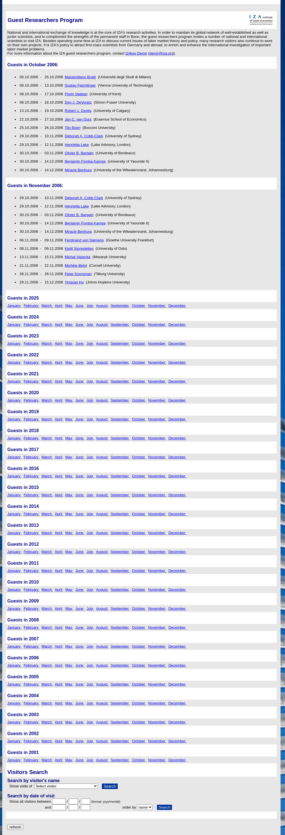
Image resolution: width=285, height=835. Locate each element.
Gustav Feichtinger (80, 85)
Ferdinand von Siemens (84, 240)
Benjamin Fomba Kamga (85, 161)
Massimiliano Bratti (80, 77)
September (120, 305)
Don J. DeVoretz (78, 102)
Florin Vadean (76, 94)
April (59, 305)
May (69, 305)
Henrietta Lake (77, 145)
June (80, 305)
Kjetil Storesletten (79, 248)
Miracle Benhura (78, 170)
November (157, 305)
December (177, 305)
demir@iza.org (161, 53)
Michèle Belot (76, 265)
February (32, 305)
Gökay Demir (136, 53)
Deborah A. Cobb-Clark (84, 136)
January (14, 305)
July (90, 305)
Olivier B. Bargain (79, 153)
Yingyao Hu (74, 282)
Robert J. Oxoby (78, 111)
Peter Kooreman (78, 274)
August (102, 305)
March (47, 305)
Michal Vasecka (77, 257)
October (139, 305)
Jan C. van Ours (78, 119)
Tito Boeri (72, 128)
